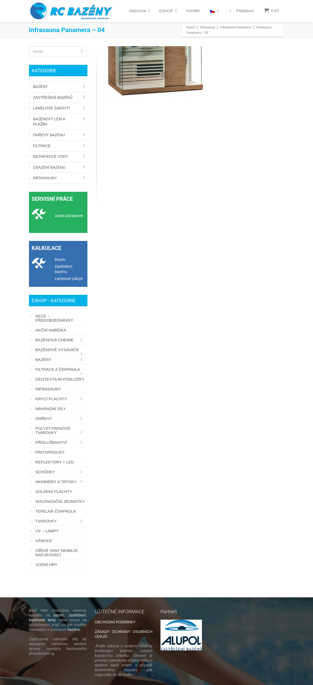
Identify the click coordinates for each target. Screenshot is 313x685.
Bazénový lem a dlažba (49, 121)
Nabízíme (139, 10)
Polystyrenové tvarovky (60, 430)
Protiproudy (50, 452)
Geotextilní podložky (59, 379)
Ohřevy (60, 418)
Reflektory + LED (54, 462)
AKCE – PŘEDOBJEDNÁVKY (54, 318)
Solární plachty (53, 491)
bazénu (74, 629)
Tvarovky (60, 521)
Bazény (40, 86)
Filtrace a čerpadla (60, 370)
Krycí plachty (60, 399)
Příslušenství (60, 442)
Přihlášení (241, 11)
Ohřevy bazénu (49, 135)
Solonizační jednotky (60, 501)
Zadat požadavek (69, 216)
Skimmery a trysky (60, 481)
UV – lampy (47, 531)
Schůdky (60, 472)
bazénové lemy (42, 620)
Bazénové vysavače (60, 351)
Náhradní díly (50, 408)
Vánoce (43, 540)
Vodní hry (46, 564)
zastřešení (77, 615)
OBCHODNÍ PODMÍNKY (115, 622)
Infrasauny (45, 178)
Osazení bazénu (49, 167)
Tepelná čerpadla (55, 511)
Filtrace (42, 146)
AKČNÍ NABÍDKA (50, 330)
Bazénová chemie (60, 340)
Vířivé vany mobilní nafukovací (56, 552)
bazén (59, 615)
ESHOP (168, 10)
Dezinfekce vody (50, 156)
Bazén (60, 259)
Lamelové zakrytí (51, 108)
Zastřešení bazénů (53, 97)
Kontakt (193, 10)
